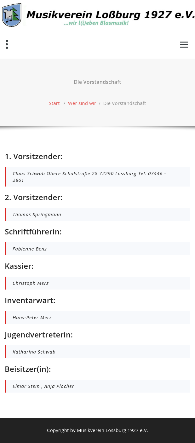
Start (54, 103)
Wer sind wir (82, 103)
